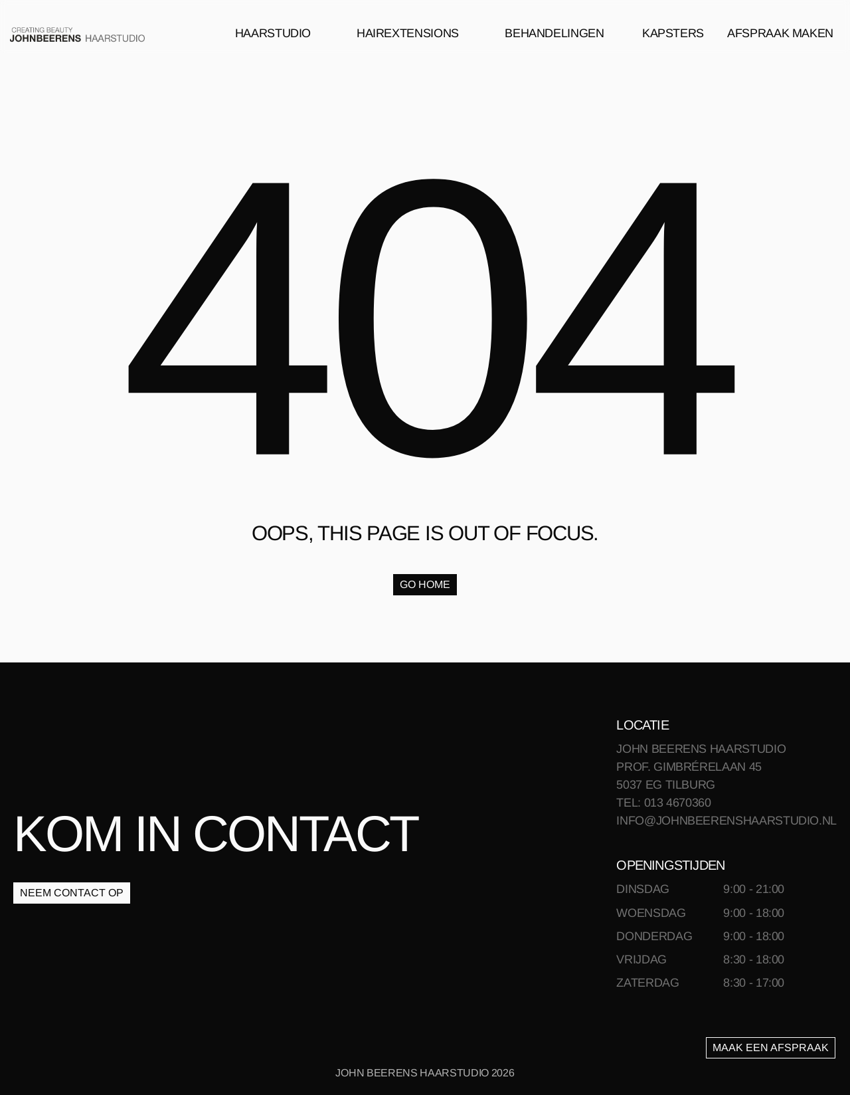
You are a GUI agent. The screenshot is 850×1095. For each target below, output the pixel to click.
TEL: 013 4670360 (663, 802)
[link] (77, 34)
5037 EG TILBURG (665, 784)
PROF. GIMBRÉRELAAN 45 (688, 766)
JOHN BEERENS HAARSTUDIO (701, 748)
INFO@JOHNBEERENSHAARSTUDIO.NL (726, 820)
